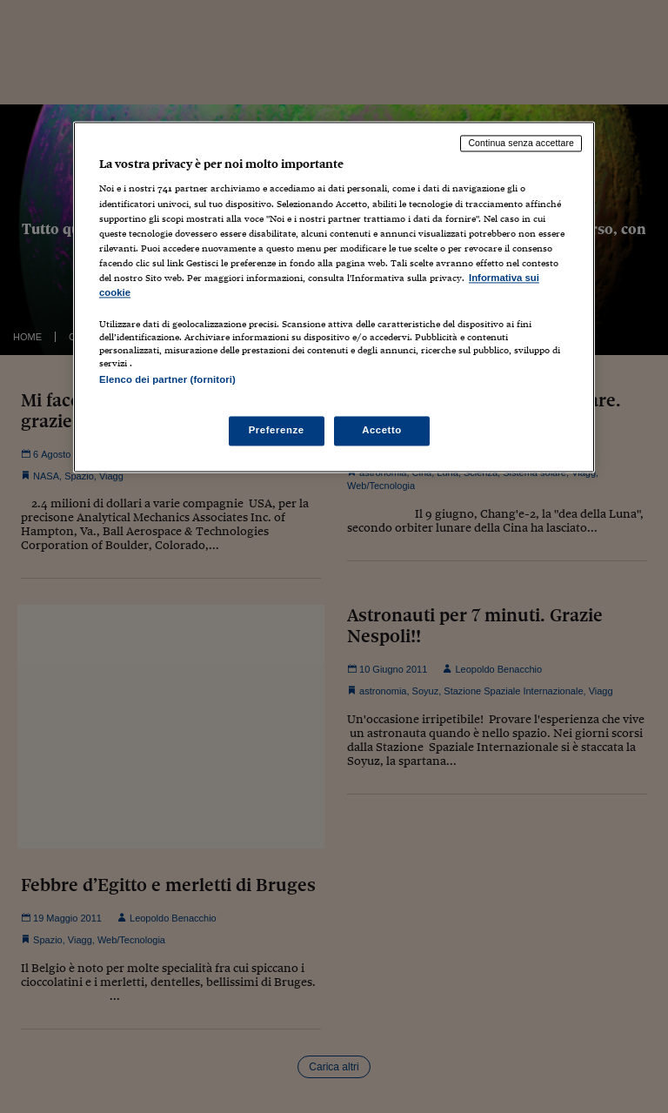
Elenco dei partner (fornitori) (167, 379)
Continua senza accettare (521, 142)
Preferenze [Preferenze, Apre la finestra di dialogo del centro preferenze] (276, 431)
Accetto (382, 431)
